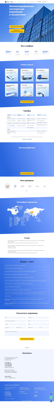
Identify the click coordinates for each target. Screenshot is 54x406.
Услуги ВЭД (36, 396)
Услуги (15, 1)
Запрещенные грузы (32, 1)
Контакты (26, 1)
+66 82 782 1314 (8, 381)
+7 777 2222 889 (38, 1)
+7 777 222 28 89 (8, 370)
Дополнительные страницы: (9, 403)
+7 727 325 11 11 (8, 367)
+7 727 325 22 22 (8, 368)
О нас (22, 1)
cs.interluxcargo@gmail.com (10, 382)
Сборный (13, 130)
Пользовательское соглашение (39, 392)
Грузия (10, 229)
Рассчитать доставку (16, 26)
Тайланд (15, 229)
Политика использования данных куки (40, 394)
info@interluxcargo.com (9, 372)
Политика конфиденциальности (39, 393)
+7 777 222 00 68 (8, 369)
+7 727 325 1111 (44, 1)
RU (47, 1)
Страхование (36, 397)
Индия (10, 230)
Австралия (23, 229)
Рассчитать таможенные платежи (17, 31)
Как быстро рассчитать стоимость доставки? (27, 311)
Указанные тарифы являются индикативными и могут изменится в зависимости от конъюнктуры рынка (27, 141)
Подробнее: (27, 352)
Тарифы (19, 1)
